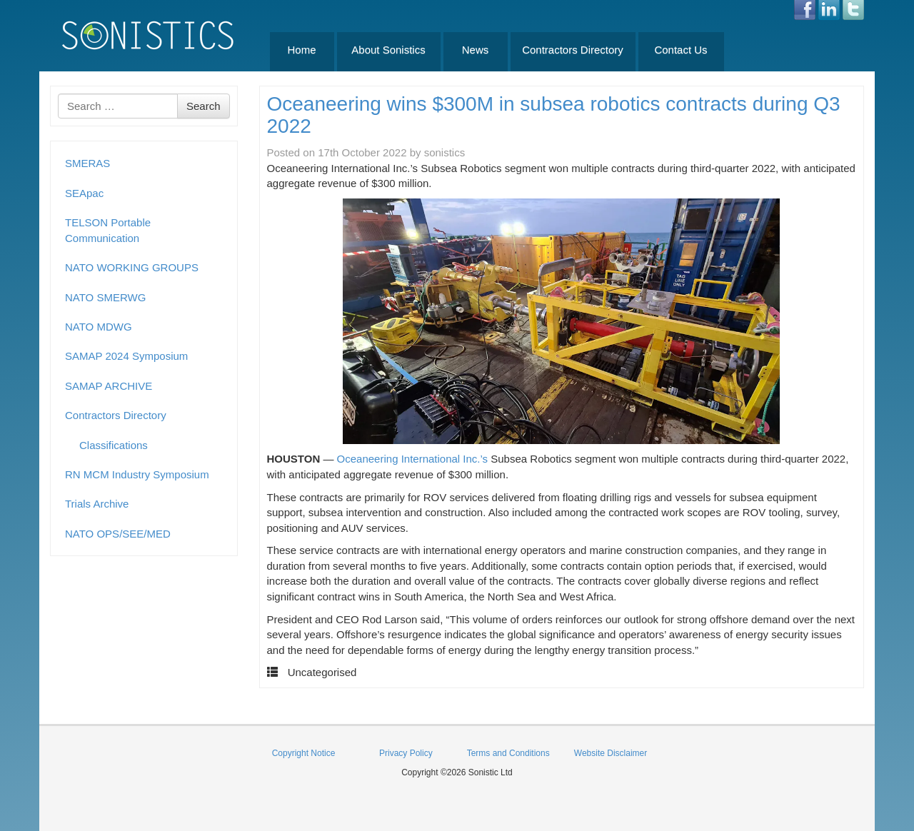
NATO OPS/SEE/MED (118, 534)
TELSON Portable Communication (108, 229)
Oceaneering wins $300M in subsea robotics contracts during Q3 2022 (553, 115)
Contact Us (680, 50)
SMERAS (87, 163)
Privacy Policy (406, 753)
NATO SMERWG (105, 297)
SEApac (84, 193)
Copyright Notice (304, 753)
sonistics (445, 152)
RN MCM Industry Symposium (137, 474)
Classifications (113, 445)
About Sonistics (388, 50)
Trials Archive (97, 504)
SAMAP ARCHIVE (108, 386)
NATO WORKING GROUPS (132, 267)
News (475, 50)
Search (203, 106)
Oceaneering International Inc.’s (412, 459)
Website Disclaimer (610, 753)
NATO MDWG (98, 327)
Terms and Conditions (508, 753)
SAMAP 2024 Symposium (126, 356)
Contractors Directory (572, 50)
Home (301, 50)
